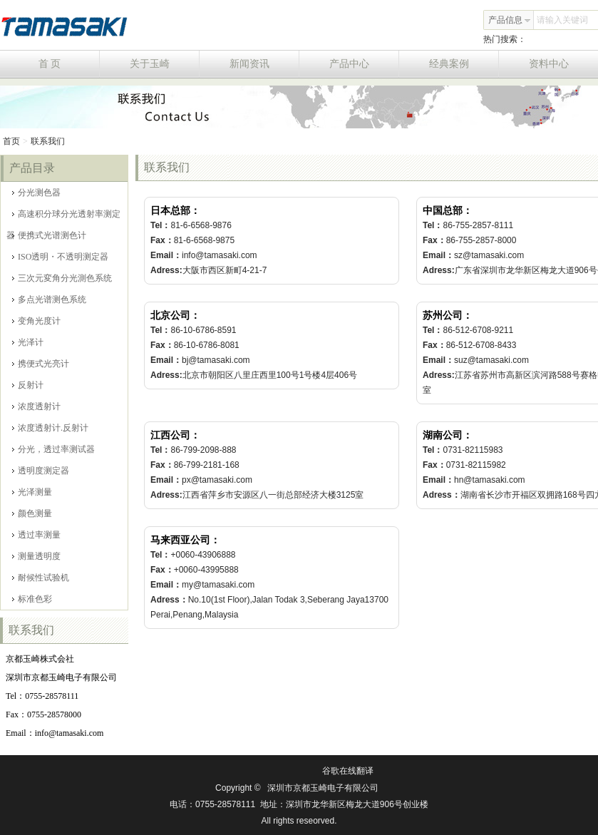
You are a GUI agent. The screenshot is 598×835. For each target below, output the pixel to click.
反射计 (27, 385)
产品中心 (364, 64)
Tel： (160, 225)
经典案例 (464, 64)
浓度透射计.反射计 (50, 428)
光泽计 (27, 342)
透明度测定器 (40, 471)
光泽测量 (32, 492)
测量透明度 (36, 556)
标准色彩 (32, 599)
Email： (166, 255)
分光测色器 (36, 193)
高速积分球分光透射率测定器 (63, 217)
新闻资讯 (265, 64)
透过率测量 (36, 535)
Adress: (166, 270)
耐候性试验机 (40, 578)
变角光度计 (36, 321)
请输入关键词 (562, 20)
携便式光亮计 (40, 364)
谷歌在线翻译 (347, 771)
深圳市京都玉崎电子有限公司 (322, 788)
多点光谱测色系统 (49, 299)
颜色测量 (32, 513)
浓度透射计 (36, 406)
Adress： (441, 495)
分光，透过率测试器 (53, 449)
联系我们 (48, 141)
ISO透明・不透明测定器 (60, 257)
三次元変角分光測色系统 (62, 278)
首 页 (69, 64)
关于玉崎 (165, 64)
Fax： (162, 240)
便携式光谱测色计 (49, 235)
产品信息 (509, 20)
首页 (11, 141)
